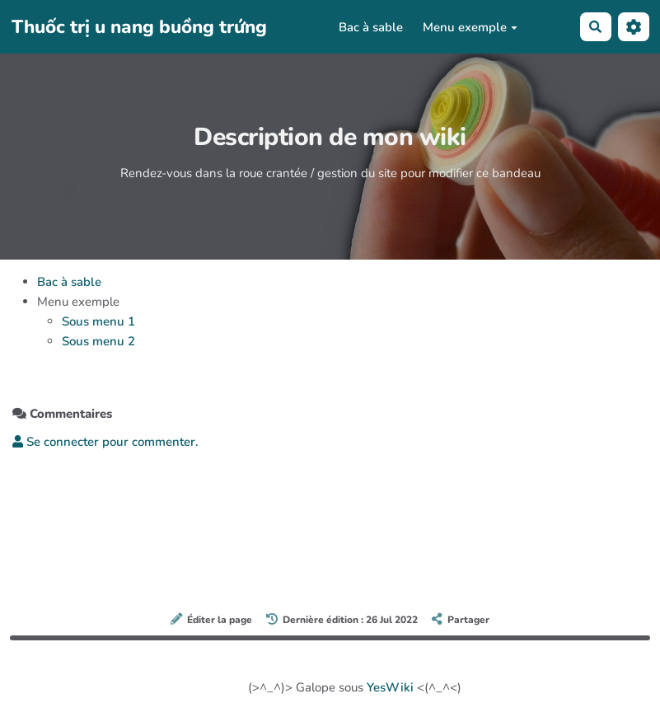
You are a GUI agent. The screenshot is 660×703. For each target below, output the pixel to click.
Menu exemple (470, 27)
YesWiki (390, 687)
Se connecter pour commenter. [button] (105, 442)
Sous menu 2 (98, 341)
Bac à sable (371, 27)
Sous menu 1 (98, 321)
